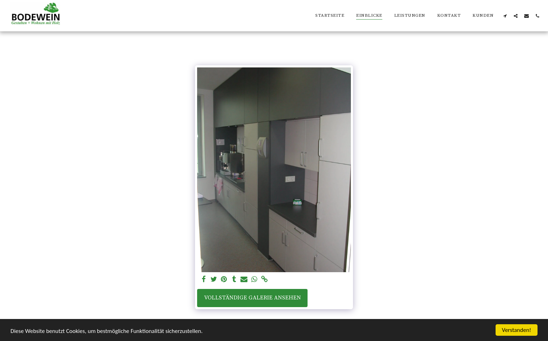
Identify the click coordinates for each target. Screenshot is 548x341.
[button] (505, 15)
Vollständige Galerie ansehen (252, 298)
